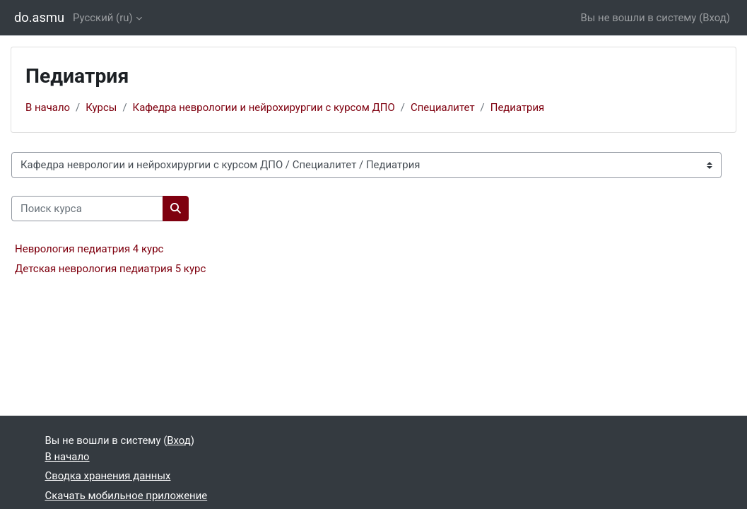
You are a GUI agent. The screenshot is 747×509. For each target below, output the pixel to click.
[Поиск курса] (87, 208)
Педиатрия (517, 107)
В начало (47, 107)
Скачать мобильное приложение (126, 495)
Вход (714, 17)
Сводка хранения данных (108, 475)
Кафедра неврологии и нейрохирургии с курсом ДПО (264, 107)
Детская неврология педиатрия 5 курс (110, 268)
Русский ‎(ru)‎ (103, 17)
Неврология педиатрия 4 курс (89, 248)
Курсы (101, 107)
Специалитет (443, 107)
